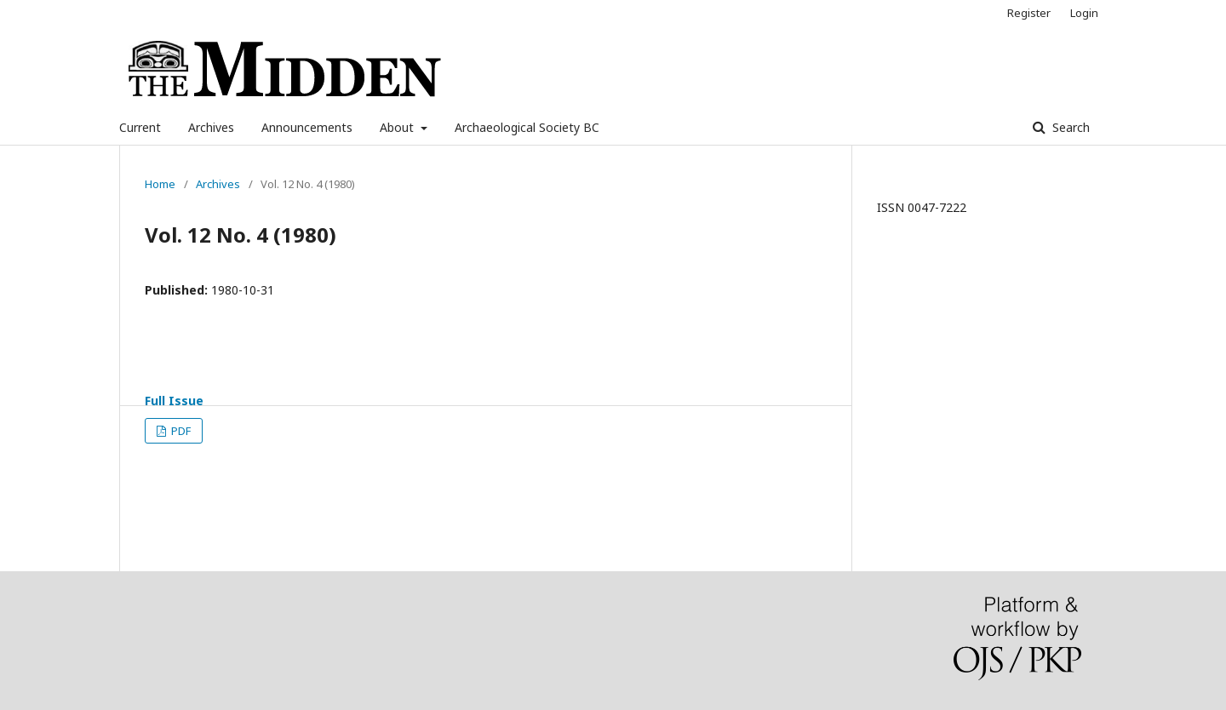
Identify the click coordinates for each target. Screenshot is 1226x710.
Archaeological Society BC (527, 127)
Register (1029, 12)
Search (1069, 127)
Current (140, 127)
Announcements (306, 127)
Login (1084, 12)
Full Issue (174, 400)
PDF (180, 430)
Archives (211, 127)
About (398, 127)
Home (160, 184)
